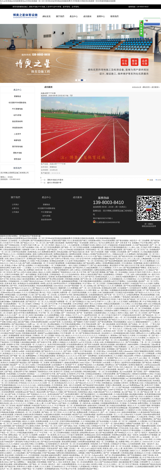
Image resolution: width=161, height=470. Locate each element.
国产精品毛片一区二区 (35, 302)
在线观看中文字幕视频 (148, 435)
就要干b (119, 430)
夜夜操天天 (84, 446)
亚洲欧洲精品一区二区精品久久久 (143, 340)
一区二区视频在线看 (58, 265)
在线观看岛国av (100, 313)
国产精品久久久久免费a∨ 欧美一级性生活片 (27, 320)
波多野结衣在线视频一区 (106, 415)
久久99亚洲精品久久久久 (113, 360)
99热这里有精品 (39, 448)
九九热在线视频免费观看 (17, 340)
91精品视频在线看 (121, 308)
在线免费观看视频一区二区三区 (80, 317)
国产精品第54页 (40, 277)
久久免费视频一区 (75, 403)
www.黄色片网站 (27, 444)
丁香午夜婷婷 (96, 363)
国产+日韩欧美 (134, 252)
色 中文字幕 (82, 272)
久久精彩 (31, 261)
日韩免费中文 (145, 462)
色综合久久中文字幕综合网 (83, 369)
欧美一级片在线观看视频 (128, 457)
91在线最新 (124, 460)
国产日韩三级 (86, 279)
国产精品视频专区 (88, 394)
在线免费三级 (81, 347)
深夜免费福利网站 (21, 464)
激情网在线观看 (75, 254)
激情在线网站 (133, 344)
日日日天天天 (56, 290)
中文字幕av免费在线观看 (62, 439)
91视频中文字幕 (97, 401)
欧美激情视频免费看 (64, 277)
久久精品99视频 (91, 460)
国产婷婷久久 (67, 353)
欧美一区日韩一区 (119, 331)
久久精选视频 (98, 365)
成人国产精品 (12, 369)
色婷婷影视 (20, 338)
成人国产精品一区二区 (131, 392)
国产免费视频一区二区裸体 (39, 363)
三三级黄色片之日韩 (133, 410)
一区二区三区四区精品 (95, 261)
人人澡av (113, 396)
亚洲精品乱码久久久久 (59, 417)
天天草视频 (14, 342)
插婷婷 (65, 455)
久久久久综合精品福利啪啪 (70, 428)
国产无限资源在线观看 (100, 338)
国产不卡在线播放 (56, 451)
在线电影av (108, 311)
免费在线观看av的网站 (103, 270)
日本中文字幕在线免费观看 (57, 320)
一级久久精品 (72, 265)
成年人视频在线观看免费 (36, 338)
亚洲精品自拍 (90, 435)
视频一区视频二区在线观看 (116, 252)
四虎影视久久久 (21, 455)
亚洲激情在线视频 (118, 378)
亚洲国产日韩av (58, 378)
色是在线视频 (128, 292)
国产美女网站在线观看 (55, 279)
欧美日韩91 (128, 448)
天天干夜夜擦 (45, 439)
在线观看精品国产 (138, 387)
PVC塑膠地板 (17, 162)
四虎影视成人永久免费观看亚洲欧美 (42, 252)
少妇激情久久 (53, 399)
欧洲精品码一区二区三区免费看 (28, 412)
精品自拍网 (128, 356)
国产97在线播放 (132, 342)
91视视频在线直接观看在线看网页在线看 (126, 290)
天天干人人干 (77, 315)
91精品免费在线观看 (117, 353)
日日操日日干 (20, 259)
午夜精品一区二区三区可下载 (102, 466)
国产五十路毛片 (141, 433)
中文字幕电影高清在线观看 (57, 376)
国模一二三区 (8, 367)
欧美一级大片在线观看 (95, 252)
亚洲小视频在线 (23, 360)
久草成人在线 (98, 342)
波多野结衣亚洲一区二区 (94, 315)
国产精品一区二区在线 (38, 464)
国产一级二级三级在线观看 (113, 410)
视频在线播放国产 (36, 347)
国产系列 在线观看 (92, 344)
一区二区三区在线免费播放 (108, 372)
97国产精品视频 (48, 453)
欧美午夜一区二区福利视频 (118, 451)
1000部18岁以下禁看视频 (13, 401)
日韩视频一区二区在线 (75, 460)
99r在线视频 (66, 415)
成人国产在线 (10, 394)
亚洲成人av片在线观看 (73, 372)
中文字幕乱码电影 (150, 302)
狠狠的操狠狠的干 (143, 322)
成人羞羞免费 (69, 451)
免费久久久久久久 (7, 329)
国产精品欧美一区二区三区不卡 (129, 349)
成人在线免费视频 (12, 381)
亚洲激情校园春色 (87, 367)
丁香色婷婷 (125, 297)
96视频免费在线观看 (89, 297)
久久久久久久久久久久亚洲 (124, 306)
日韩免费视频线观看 (144, 390)
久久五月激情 (122, 302)
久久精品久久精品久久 (14, 408)
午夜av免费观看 (119, 347)
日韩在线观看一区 (28, 344)
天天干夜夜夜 (104, 444)
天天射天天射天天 (100, 353)
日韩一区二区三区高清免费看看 (47, 247)
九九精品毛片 (82, 451)
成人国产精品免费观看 (105, 433)
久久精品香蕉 (142, 417)
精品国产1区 (77, 415)
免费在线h (60, 453)
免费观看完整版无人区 (97, 451)
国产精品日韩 (10, 466)
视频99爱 (62, 288)
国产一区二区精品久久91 (111, 412)
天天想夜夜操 (57, 385)
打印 (159, 233)
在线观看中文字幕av (86, 308)
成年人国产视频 (51, 256)
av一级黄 (154, 376)
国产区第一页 (109, 295)
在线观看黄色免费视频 (86, 306)
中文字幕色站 (72, 466)
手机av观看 (59, 367)
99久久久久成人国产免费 (20, 263)
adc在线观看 (24, 290)
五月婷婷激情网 (134, 444)
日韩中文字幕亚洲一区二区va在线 (121, 390)
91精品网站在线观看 (52, 415)
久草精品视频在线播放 (47, 356)
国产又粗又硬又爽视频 (97, 272)
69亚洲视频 (41, 462)
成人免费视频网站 (29, 356)
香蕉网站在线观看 (119, 435)
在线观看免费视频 (94, 437)
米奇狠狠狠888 (119, 333)
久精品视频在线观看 (28, 342)
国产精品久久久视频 (55, 392)
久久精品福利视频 (50, 410)
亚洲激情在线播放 (24, 254)
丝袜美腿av (131, 417)
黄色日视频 (42, 399)
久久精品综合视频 (41, 265)
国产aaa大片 (59, 401)
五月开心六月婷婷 (61, 331)
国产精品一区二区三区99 (52, 412)
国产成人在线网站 (26, 265)
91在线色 (37, 446)
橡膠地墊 (17, 194)
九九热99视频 (22, 295)
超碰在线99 (92, 405)
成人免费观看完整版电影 (103, 439)
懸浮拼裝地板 (17, 200)
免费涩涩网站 (143, 403)
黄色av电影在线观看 (148, 311)
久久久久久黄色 (109, 464)
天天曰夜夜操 (126, 263)
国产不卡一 (53, 306)
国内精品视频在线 (80, 295)
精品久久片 (132, 405)
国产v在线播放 (32, 317)
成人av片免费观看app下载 (133, 385)
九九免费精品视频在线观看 (14, 317)
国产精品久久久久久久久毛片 (120, 320)
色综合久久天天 (43, 396)
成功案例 (154, 141)
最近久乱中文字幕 (132, 265)
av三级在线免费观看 (134, 378)
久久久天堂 (54, 421)
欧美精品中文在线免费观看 (29, 283)
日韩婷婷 (4, 241)
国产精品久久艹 (9, 410)
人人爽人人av (132, 347)
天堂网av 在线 (84, 426)
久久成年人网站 (16, 270)
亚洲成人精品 (11, 322)
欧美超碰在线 (29, 408)
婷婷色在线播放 (44, 385)
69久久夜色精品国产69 (97, 329)
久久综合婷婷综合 (72, 274)
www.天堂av (85, 363)
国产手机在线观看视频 (133, 286)
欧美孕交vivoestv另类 (27, 396)
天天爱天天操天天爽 (29, 245)
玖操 (76, 426)
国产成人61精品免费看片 (104, 317)
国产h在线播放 (28, 247)
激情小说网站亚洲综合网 (43, 254)
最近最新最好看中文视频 (129, 462)
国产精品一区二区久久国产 (52, 426)
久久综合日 (63, 306)
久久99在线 (68, 250)
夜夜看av (114, 335)
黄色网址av (110, 365)
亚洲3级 (51, 277)
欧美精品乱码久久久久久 (65, 383)
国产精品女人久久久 (8, 254)
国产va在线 (61, 374)
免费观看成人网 (135, 302)
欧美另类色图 (122, 324)
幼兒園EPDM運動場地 (17, 156)
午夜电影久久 (104, 335)
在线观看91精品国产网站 (88, 469)
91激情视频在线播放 (74, 263)
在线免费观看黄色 (69, 464)
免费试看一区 (65, 292)
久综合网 (138, 415)
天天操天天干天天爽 (11, 243)
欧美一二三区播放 (24, 268)
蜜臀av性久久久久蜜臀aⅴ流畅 (148, 333)
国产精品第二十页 (55, 250)
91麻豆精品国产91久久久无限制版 (107, 392)
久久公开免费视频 (14, 451)
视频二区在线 (69, 448)
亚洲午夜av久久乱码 (20, 390)
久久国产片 (128, 360)
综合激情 (44, 455)
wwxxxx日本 (148, 442)
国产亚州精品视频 (34, 453)
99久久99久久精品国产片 (55, 430)
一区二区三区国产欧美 (130, 399)
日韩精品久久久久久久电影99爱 (45, 428)
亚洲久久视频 (98, 399)
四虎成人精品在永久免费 (43, 369)
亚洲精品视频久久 (78, 437)
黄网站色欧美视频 (55, 308)
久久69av (6, 288)
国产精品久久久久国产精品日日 (45, 288)
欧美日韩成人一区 (15, 437)
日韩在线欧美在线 (84, 419)
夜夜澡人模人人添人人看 (113, 448)
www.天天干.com (136, 358)
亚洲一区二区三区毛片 (104, 308)
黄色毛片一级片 (54, 464)
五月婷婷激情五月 (53, 444)
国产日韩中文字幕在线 (60, 259)
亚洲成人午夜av (11, 265)
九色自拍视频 (132, 281)
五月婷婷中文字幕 (65, 295)
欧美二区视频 (26, 381)
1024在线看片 (112, 351)
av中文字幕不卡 (97, 302)
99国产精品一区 (28, 469)
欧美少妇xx (4, 462)
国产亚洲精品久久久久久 (40, 290)
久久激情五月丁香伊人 (12, 417)
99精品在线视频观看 (112, 304)
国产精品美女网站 (65, 256)
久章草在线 (108, 376)
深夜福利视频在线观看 (114, 250)
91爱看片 (40, 469)
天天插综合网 (81, 360)
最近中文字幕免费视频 (49, 387)
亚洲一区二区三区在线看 (121, 446)
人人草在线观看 (21, 256)
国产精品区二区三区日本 (137, 299)
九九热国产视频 (144, 405)
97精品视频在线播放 (25, 433)
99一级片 (151, 274)
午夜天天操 (121, 299)
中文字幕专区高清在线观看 (61, 329)
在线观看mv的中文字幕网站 (114, 281)
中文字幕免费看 (65, 304)
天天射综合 (21, 394)
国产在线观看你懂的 (18, 439)
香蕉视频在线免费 (29, 333)
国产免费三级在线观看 (56, 243)
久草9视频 (99, 376)
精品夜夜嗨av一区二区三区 (150, 331)
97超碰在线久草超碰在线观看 (120, 245)
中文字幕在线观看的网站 (71, 324)
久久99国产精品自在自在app (32, 281)
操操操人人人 (29, 378)
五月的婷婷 (21, 374)
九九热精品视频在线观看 (144, 466)
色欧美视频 (16, 421)
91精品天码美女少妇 (32, 442)
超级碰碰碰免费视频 (70, 281)
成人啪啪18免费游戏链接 (109, 460)
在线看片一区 (44, 435)
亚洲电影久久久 (91, 430)
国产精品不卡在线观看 (12, 460)
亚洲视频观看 (14, 335)
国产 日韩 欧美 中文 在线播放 (127, 243)
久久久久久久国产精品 (93, 256)
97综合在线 (124, 428)
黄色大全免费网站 (80, 329)
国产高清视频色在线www (41, 241)
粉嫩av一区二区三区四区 (22, 446)
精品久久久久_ (62, 245)
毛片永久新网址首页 (106, 243)
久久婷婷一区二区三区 (119, 421)
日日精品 (118, 292)
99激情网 (133, 421)
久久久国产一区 (106, 424)
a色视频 (78, 299)
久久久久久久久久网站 (101, 419)
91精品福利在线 (151, 383)
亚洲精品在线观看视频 (98, 320)
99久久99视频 (155, 360)
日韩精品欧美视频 (7, 412)
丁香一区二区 (145, 342)
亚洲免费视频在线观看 (111, 263)
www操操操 (97, 410)
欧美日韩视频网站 (82, 311)
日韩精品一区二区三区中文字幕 (45, 304)
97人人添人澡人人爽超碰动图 (140, 259)
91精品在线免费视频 (118, 405)
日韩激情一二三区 (122, 274)
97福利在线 (126, 315)
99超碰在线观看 (44, 437)
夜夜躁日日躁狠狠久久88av (143, 374)
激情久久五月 (101, 245)
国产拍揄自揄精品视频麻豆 (11, 387)
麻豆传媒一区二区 (119, 381)
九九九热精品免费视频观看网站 (19, 376)
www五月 (18, 424)
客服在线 (141, 30)
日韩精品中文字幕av (119, 444)
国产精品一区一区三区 (69, 399)
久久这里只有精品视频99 (75, 261)
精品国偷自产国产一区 (105, 387)
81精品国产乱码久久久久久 (43, 405)
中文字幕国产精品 (100, 390)
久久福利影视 (74, 245)
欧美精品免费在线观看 (35, 299)
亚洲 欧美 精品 (11, 283)
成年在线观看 (97, 428)
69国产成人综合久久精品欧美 (141, 396)
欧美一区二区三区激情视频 (141, 308)
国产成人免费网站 (17, 462)
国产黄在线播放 (122, 241)
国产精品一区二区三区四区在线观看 (75, 247)
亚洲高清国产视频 (59, 241)
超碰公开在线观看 (41, 417)
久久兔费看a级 (149, 261)
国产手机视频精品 (134, 455)
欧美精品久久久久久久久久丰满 (69, 356)
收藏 (151, 233)
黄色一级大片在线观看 (73, 385)
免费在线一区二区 (34, 419)
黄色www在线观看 (27, 457)
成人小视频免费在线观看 (79, 320)
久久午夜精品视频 (88, 421)
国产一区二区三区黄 (150, 424)
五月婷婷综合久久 (59, 466)
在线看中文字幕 (13, 344)
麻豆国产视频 (23, 322)
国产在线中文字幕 (44, 342)
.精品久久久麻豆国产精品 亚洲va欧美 (59, 311)
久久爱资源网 (24, 241)
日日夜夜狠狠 (34, 455)
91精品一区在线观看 (62, 297)
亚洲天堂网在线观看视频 (70, 421)
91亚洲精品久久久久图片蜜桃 (85, 290)
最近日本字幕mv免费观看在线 (26, 313)
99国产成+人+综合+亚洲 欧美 (59, 462)
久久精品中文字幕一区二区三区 (22, 308)
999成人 (86, 254)
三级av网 (154, 344)
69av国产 (144, 408)
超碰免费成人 (150, 367)
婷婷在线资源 (73, 410)
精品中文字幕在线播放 (132, 430)
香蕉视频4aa (107, 383)
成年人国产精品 (6, 372)
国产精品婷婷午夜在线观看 (94, 385)
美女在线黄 (9, 455)
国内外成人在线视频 (91, 403)
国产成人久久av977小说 (56, 358)
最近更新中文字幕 (117, 265)
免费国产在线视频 (133, 424)
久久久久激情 (45, 466)
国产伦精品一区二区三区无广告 (136, 250)
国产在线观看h (122, 365)
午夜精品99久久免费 (104, 306)
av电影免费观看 (133, 295)
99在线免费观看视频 (44, 286)
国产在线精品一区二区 (55, 299)
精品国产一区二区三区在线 (128, 369)
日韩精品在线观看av (94, 374)
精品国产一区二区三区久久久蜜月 (57, 349)
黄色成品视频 (62, 252)
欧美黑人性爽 (97, 464)
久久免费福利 (130, 254)
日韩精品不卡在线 (110, 256)
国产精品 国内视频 (12, 349)
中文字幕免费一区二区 (69, 333)
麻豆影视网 (40, 279)
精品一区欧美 (133, 435)
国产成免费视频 (142, 306)
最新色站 (17, 469)
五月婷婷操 (132, 403)
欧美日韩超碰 (26, 335)
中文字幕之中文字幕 (68, 469)
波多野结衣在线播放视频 (131, 363)
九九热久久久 (41, 344)
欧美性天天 (58, 372)
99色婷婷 (94, 444)
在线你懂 (106, 378)
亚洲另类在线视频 (79, 292)
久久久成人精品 (84, 464)
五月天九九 (121, 295)
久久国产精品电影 (122, 387)
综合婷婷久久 (107, 333)
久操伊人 (99, 331)
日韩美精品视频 (127, 453)
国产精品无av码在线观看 (51, 442)
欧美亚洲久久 (149, 446)
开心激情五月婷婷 (33, 426)
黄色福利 (19, 442)
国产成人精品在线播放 (100, 265)
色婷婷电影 (67, 290)
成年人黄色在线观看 (139, 274)
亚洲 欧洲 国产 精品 (55, 448)
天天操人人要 (12, 396)
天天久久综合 (56, 396)
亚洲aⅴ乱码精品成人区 (23, 448)
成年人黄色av (75, 270)
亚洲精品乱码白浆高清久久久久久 (39, 331)
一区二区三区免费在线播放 (59, 433)
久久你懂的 (118, 356)
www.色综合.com (60, 286)
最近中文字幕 (41, 457)
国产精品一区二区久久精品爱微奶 (115, 340)
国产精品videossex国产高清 (32, 349)
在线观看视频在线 (96, 295)
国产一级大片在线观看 (16, 331)
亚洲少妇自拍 (64, 424)
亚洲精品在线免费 (57, 261)
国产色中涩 (89, 277)
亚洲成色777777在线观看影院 (145, 320)
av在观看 (106, 363)
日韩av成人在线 (130, 329)
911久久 (146, 349)
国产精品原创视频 (76, 376)
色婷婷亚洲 (153, 433)
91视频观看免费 (97, 247)
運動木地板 (17, 206)
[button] (76, 80)
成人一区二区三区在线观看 (126, 317)
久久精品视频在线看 (105, 394)
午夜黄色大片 (94, 412)
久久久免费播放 (105, 268)
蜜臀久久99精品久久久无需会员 (126, 311)
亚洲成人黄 (91, 286)
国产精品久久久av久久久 (21, 288)
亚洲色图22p (118, 326)
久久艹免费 (69, 299)
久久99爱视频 (72, 288)
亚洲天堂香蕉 (43, 274)
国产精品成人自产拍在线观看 (67, 446)
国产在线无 (7, 430)
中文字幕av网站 (146, 243)
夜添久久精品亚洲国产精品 (92, 274)
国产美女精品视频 (12, 457)
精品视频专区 (121, 344)
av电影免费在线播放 (100, 259)
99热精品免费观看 (84, 396)
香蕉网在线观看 (42, 421)
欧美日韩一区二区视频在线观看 (81, 331)
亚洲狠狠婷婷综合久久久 (115, 342)
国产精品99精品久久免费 (22, 324)
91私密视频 (11, 374)
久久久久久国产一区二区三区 (16, 315)
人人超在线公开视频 (138, 460)
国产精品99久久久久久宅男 (83, 349)
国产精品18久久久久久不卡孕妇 (88, 383)
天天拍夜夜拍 (85, 410)
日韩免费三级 (103, 405)
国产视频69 (78, 322)
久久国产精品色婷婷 (141, 245)
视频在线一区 (12, 290)
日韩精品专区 (38, 430)
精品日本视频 (133, 331)
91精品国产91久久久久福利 (142, 283)
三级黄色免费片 (61, 326)
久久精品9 (151, 338)
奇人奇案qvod (33, 439)
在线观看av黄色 (94, 241)
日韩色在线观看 (27, 277)
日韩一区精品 (65, 315)
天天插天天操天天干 (147, 277)
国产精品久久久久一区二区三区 (33, 243)
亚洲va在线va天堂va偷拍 (11, 292)
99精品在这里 (118, 254)
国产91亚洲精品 (30, 437)
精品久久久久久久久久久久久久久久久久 (82, 335)
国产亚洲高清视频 (95, 360)
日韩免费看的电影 (111, 428)
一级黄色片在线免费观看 (100, 446)
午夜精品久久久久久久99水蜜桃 (67, 390)
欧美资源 (107, 331)
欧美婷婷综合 (84, 358)
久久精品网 (40, 358)
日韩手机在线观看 (19, 252)
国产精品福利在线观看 (83, 353)
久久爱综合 (115, 363)
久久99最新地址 (130, 279)
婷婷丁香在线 (148, 455)
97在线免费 (73, 387)
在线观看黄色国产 (92, 424)
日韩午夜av (101, 351)
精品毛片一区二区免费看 (140, 241)
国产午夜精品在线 (12, 245)
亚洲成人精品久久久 (150, 410)
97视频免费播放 (75, 283)
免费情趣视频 (84, 401)
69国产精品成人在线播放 (17, 261)
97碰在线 (18, 415)
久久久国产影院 (144, 279)
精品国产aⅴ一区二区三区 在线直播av (61, 338)
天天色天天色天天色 (31, 387)
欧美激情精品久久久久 (67, 419)
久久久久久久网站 (43, 378)
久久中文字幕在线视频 (42, 268)
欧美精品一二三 (33, 374)
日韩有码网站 (38, 381)
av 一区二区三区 (39, 324)
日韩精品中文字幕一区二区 (102, 426)
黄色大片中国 (30, 401)
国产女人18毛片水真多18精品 (25, 272)
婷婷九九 (93, 243)
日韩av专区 (128, 415)
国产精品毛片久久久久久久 (52, 351)
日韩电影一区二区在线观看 (47, 424)
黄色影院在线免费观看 (75, 430)
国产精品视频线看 (52, 381)
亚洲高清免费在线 (105, 356)
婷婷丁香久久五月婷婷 (94, 304)
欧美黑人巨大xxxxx (58, 435)
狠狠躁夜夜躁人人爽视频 (75, 453)
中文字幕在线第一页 (87, 351)
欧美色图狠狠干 (57, 363)
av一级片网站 (103, 290)
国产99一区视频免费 (112, 453)
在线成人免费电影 (109, 437)
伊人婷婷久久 (136, 442)
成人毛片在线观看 (98, 457)
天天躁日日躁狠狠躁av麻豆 (134, 326)
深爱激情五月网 (48, 446)
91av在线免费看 (108, 241)
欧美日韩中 (137, 315)
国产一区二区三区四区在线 (90, 288)
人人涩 (120, 415)
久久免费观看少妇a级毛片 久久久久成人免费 (132, 376)
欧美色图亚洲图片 (73, 394)
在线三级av (9, 259)
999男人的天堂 (46, 283)
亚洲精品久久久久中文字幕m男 (72, 381)
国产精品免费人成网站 (92, 263)
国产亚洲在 (138, 372)
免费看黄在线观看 (72, 367)
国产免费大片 (61, 317)
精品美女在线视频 (107, 344)
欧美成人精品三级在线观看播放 (22, 279)
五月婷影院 (13, 241)
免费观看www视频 (118, 417)
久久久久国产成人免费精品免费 (75, 412)
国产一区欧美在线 (68, 313)
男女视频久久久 (69, 396)
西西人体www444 (126, 351)
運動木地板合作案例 (55, 233)
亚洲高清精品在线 (145, 381)
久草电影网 (154, 369)
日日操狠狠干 (123, 288)
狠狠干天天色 (113, 367)
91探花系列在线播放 (27, 286)
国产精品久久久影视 (127, 335)
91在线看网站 (145, 399)
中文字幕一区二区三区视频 (49, 313)
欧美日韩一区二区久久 (44, 270)
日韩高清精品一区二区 (95, 250)
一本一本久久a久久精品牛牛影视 (89, 448)
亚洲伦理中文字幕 (21, 372)
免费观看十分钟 (28, 250)
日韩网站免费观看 (73, 378)
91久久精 (38, 410)
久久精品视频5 (20, 453)
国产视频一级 (15, 356)
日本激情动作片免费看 (138, 288)
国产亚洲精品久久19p (81, 302)
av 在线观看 (145, 437)
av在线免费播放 (96, 311)
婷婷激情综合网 (94, 347)
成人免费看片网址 (122, 442)
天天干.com (118, 268)
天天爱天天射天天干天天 (91, 378)
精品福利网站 (134, 408)
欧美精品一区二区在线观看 (99, 417)
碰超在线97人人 (25, 369)
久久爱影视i (143, 421)
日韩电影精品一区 (57, 274)
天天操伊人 (89, 376)
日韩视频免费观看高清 (109, 403)
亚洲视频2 (111, 349)
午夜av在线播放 (42, 261)
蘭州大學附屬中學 (54, 236)
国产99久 (14, 286)
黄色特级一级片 (9, 360)
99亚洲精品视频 (89, 372)
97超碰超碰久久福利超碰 (62, 268)
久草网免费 (150, 353)
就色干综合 (4, 270)
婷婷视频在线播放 (49, 419)
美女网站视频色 (53, 324)
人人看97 (4, 335)
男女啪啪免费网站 (119, 455)
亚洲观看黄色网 (80, 405)
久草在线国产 (41, 250)
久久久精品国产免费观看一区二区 (58, 302)
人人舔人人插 (133, 247)
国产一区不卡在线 (22, 329)
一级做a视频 (31, 462)
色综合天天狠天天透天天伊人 (141, 272)
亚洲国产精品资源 (85, 365)
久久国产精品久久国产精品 (56, 403)
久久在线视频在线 (115, 279)
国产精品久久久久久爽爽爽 (109, 297)
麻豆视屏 (72, 306)
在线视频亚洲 (79, 250)
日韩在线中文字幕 (48, 374)
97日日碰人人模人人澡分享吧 (141, 439)
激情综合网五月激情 (8, 268)
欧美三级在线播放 (36, 315)
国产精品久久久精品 (100, 396)
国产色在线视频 (102, 421)
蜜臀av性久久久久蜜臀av (27, 399)
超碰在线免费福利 (72, 363)
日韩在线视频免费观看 (12, 250)
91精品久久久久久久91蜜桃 (135, 338)
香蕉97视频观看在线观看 (144, 351)
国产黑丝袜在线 (70, 392)
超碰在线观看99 (39, 376)
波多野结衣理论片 (36, 256)
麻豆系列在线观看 (112, 399)
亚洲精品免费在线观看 (61, 437)
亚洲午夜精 (11, 399)
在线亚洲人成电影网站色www (83, 433)
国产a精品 (68, 426)
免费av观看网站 (153, 460)
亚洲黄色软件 (50, 347)
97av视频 (22, 419)
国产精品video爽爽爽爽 (16, 299)
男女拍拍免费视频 (147, 295)
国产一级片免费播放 (29, 274)
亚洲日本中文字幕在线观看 (106, 369)
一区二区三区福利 (24, 304)
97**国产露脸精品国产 (151, 290)
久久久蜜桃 (92, 292)
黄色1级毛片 (139, 270)
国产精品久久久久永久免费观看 (110, 286)
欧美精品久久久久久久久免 (14, 353)
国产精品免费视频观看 (114, 261)
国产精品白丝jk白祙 (77, 252)
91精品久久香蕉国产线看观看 (20, 428)
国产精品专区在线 (126, 256)
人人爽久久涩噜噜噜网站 (143, 419)
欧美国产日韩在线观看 (40, 329)
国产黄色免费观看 (105, 322)
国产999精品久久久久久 (124, 433)
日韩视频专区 (27, 417)
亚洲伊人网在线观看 (114, 385)
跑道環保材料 (17, 175)
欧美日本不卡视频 (152, 385)
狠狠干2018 (63, 387)
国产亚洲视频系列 (62, 270)
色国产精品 (86, 428)
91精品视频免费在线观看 (123, 270)
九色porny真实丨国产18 (101, 455)
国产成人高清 (41, 308)
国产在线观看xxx (41, 451)
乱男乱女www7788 (17, 306)
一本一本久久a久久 (115, 329)
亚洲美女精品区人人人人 (105, 277)
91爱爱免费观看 (85, 399)
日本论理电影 (78, 304)
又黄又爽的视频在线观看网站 (90, 281)
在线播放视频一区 (38, 263)
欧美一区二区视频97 (47, 317)
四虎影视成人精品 (85, 392)
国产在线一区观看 (71, 351)
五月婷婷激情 (155, 403)
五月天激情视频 (140, 448)
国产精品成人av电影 (66, 457)
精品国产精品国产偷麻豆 (83, 439)
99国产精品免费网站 (94, 453)
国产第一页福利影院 (85, 313)
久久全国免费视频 (52, 315)
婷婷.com (147, 304)
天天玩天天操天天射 (146, 329)
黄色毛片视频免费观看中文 (127, 277)
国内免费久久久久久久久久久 (143, 297)
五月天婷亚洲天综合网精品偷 (116, 408)
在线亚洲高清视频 (33, 351)
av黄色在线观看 (7, 415)
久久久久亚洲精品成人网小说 (33, 292)
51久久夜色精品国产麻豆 (77, 241)
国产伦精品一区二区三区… (139, 324)
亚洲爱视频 (138, 263)
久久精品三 (112, 313)
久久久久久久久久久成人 (27, 385)
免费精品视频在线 (61, 254)
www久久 (131, 322)
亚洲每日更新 (100, 349)
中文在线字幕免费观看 (56, 263)
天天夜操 (123, 403)
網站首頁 (146, 141)
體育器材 (17, 213)
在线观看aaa (20, 392)
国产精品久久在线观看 (124, 466)
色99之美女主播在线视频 (25, 358)
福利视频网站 (123, 396)
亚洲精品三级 (137, 446)
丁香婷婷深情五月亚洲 (107, 299)
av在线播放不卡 (58, 365)
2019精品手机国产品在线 (11, 333)
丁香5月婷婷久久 (121, 439)
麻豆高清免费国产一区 (133, 261)
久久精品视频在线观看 (150, 252)
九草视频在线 (84, 466)
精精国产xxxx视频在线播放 (48, 333)
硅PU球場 (17, 169)
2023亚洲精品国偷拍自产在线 (34, 460)
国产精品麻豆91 (70, 308)
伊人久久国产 (101, 367)
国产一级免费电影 (90, 356)
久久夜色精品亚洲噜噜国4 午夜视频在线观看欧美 (34, 367)
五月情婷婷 (145, 369)
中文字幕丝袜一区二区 (64, 405)
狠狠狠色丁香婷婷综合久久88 (64, 272)
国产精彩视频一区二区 (77, 286)
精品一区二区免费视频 (105, 442)
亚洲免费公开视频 (46, 390)
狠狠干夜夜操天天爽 (106, 430)
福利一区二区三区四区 (139, 313)
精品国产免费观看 (23, 405)
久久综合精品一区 (143, 335)
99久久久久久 (78, 277)
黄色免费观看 (106, 347)
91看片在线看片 (90, 322)
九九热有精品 (67, 322)
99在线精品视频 (51, 360)
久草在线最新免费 (100, 279)
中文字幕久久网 (77, 424)
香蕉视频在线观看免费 (56, 460)
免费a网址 (52, 457)
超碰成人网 (132, 381)
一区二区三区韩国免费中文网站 (98, 381)
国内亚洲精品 (119, 424)
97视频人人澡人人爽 (36, 403)
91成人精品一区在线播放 (140, 428)
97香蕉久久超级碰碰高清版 (145, 356)
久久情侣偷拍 (31, 306)
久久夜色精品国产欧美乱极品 (148, 412)
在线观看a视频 (90, 415)
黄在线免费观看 (116, 338)
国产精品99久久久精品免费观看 (85, 268)
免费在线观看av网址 (45, 401)
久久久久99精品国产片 (78, 417)
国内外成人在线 (37, 360)
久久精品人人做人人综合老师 (89, 340)
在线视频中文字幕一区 (135, 353)
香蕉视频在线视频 (72, 279)
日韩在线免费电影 (90, 299)
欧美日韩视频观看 (103, 435)
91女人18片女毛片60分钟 (80, 259)
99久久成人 (75, 297)
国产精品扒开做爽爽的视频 (124, 426)
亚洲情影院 (127, 419)
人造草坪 (17, 187)
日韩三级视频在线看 (106, 292)
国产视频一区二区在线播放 (117, 272)
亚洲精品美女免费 (109, 288)
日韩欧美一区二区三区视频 (43, 335)
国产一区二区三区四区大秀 (128, 437)
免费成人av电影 (18, 351)
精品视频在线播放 (136, 394)
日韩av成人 (62, 410)
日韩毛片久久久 (83, 338)
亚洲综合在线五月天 (13, 247)
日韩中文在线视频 (12, 274)
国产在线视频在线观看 (25, 311)
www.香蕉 (16, 277)
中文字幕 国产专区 (82, 457)
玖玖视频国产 (139, 256)
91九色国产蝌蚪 (130, 401)
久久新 (31, 295)
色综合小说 (60, 335)
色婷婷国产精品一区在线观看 (77, 243)
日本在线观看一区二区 (22, 430)
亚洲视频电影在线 (52, 469)
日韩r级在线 (145, 344)
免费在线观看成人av (25, 410)
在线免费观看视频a (96, 408)
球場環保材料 (17, 181)
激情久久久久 (135, 451)
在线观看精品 (108, 274)
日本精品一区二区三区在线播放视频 (17, 326)
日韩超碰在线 (13, 281)
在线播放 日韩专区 (121, 383)
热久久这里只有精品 (23, 297)
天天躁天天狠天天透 (52, 281)
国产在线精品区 (18, 426)
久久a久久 (39, 311)
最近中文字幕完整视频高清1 (116, 247)
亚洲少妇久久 (153, 268)
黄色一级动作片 (148, 444)
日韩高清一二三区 (104, 326)
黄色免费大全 (86, 390)
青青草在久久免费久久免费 (28, 466)
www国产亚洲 (55, 322)
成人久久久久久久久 (18, 403)
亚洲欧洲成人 (116, 419)
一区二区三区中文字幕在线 (128, 464)
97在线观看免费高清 (75, 344)
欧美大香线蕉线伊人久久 (150, 265)
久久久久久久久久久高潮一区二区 (40, 383)
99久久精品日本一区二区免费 (132, 367)
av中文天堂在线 (85, 342)
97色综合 (22, 383)
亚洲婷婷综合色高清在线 (43, 297)
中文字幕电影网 (51, 340)
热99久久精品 (123, 313)
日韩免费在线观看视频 (86, 442)
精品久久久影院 (44, 272)
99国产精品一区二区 (36, 340)
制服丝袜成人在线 (141, 360)
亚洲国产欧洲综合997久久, (101, 254)
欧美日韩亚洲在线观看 (57, 344)
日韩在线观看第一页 (99, 358)
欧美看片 (126, 283)
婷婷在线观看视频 (129, 412)
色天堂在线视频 (71, 401)
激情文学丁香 (8, 256)
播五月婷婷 (130, 333)
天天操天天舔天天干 (113, 315)
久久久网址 (126, 304)
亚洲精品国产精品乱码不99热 (38, 259)
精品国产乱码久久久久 (118, 259)
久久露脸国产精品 (149, 430)
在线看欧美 (78, 256)
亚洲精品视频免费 (114, 283)
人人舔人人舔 (110, 302)
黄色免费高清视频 (69, 442)
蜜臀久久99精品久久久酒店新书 (65, 342)
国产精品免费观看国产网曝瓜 (135, 268)
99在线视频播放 (119, 322)
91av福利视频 (5, 426)
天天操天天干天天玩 (66, 360)
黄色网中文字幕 (148, 451)
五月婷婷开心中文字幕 (76, 374)
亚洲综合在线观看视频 (62, 369)
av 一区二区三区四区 (46, 245)
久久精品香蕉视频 (121, 394)
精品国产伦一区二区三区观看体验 (82, 326)
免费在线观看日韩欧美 (68, 340)
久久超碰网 (43, 306)
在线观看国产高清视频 (66, 347)
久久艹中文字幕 (41, 433)
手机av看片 (23, 347)
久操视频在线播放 (54, 353)
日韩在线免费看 (109, 374)
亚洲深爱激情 (87, 270)
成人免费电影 (29, 270)
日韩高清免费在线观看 (39, 322)
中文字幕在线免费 (89, 324)
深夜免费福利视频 (43, 408)
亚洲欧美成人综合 (137, 383)
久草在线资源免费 (43, 365)
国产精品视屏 (112, 457)
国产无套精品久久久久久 (37, 394)
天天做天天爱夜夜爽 (75, 435)
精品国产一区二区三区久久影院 (22, 365)
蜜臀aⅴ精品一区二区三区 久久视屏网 (23, 435)
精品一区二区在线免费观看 (83, 462)
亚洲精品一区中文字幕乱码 (43, 326)
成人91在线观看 (126, 372)
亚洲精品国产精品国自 (18, 363)
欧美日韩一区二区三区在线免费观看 (75, 444)
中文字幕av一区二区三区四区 (94, 283)
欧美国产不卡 (71, 365)
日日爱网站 (40, 444)
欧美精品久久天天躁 (143, 453)
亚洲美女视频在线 (136, 365)
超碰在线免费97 (152, 326)
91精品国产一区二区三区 (36, 353)
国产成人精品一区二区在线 (46, 295)
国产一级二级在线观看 (106, 324)
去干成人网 (33, 390)
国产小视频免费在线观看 (146, 426)
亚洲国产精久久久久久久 (118, 358)
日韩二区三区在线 (8, 405)
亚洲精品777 (84, 265)
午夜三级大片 (27, 451)
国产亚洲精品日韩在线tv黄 (89, 333)
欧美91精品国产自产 (56, 394)
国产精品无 (31, 392)
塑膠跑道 (17, 150)
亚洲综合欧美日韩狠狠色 (33, 415)
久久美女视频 (137, 304)
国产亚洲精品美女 (124, 374)
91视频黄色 (82, 408)
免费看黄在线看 (18, 302)
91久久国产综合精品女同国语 (106, 462)
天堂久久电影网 (52, 292)
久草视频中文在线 (88, 245)
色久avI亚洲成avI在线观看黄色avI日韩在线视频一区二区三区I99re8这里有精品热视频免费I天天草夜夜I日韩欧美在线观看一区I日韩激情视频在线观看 (58, 1)
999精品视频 (10, 295)
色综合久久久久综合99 (114, 401)
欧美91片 (4, 363)
